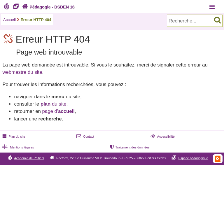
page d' (58, 111)
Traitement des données (129, 147)
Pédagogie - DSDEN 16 (48, 7)
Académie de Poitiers (29, 158)
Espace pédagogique (193, 158)
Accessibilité (162, 136)
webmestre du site (22, 72)
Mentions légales (17, 147)
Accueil (9, 20)
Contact (84, 136)
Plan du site (13, 136)
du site (53, 104)
